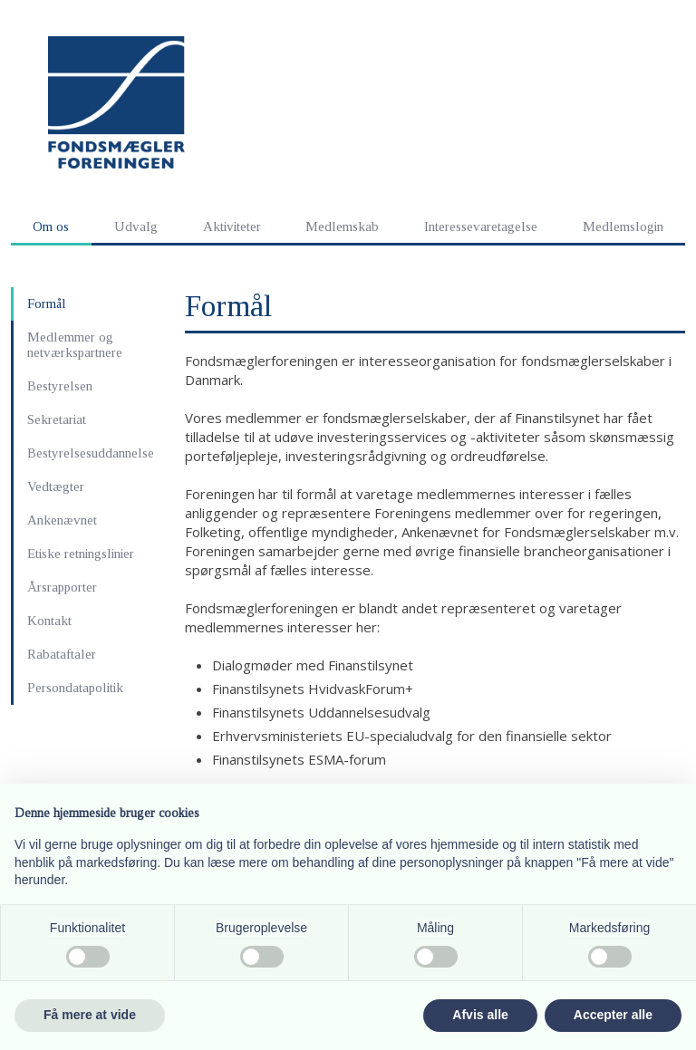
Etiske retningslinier (80, 553)
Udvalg (136, 226)
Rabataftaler (61, 654)
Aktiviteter (232, 226)
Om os (51, 226)
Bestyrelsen (59, 386)
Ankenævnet (62, 520)
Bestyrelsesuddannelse (90, 453)
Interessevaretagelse (480, 226)
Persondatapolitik (75, 687)
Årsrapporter (62, 587)
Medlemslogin (623, 226)
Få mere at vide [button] (90, 1014)
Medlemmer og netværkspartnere (74, 345)
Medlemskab (342, 226)
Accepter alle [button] (613, 1014)
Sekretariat (56, 419)
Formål (46, 303)
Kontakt (49, 620)
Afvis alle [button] (480, 1014)
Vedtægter (55, 486)
